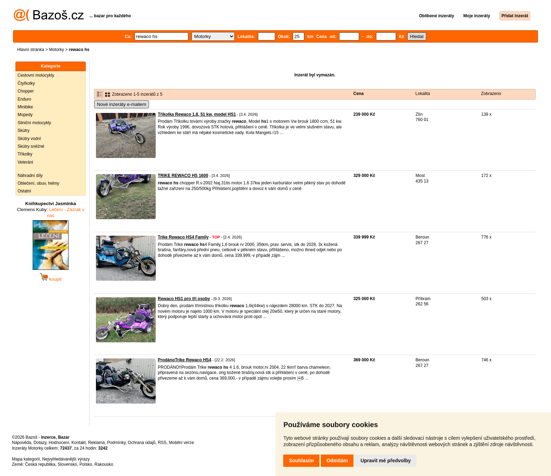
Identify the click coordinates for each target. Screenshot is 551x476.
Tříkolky (25, 154)
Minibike (25, 106)
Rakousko (104, 464)
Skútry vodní (29, 138)
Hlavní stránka (30, 49)
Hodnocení (59, 442)
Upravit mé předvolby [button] (386, 460)
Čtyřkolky (26, 83)
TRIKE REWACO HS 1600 (183, 175)
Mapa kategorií (26, 459)
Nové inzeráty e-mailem (121, 104)
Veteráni (25, 162)
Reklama (96, 442)
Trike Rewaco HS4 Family (183, 237)
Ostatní (24, 191)
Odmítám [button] (337, 460)
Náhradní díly (30, 175)
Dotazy (39, 442)
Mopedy (25, 114)
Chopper (26, 91)
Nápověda (21, 442)
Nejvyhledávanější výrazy (66, 459)
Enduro (24, 99)
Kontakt (78, 442)
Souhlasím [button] (301, 460)
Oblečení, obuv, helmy (38, 183)
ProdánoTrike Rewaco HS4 (184, 359)
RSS (162, 442)
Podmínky (116, 442)
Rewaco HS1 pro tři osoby (184, 298)
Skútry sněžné (31, 146)
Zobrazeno (491, 93)
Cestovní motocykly (36, 75)
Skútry (24, 130)
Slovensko (67, 464)
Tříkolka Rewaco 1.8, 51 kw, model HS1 (197, 114)
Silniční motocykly (34, 122)
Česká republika (40, 464)
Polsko (85, 464)
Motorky (56, 49)
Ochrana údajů (142, 442)
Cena (359, 93)
